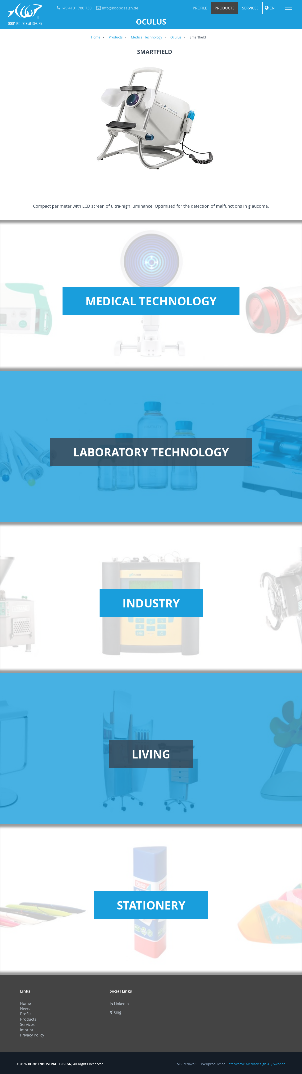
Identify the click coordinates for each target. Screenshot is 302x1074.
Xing (115, 1012)
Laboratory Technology (151, 452)
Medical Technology (146, 37)
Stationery (151, 905)
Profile (200, 8)
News (25, 1008)
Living (151, 754)
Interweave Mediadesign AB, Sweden (256, 1064)
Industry (151, 603)
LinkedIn (119, 1003)
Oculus (175, 37)
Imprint (26, 1029)
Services (250, 8)
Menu (288, 7)
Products (225, 8)
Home (95, 37)
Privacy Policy (32, 1035)
